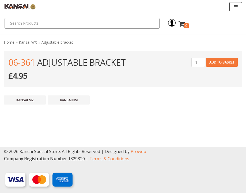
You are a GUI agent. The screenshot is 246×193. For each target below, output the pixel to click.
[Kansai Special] (20, 7)
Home (9, 42)
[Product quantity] (198, 62)
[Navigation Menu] (235, 6)
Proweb (138, 151)
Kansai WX (28, 42)
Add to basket (221, 62)
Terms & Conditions (109, 159)
